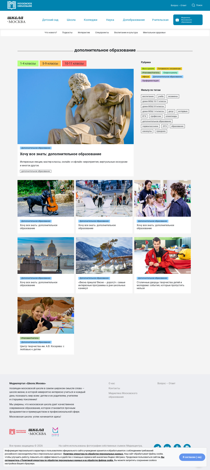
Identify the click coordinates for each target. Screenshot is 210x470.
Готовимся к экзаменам (169, 68)
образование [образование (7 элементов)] (177, 126)
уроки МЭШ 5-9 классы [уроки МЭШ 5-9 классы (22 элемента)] (153, 106)
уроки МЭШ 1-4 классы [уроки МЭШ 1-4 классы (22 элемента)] (153, 111)
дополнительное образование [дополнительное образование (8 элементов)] (156, 121)
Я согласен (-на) (192, 457)
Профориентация (150, 80)
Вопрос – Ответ (178, 5)
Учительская (160, 19)
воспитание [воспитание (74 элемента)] (148, 96)
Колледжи (90, 19)
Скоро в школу (170, 72)
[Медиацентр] (55, 431)
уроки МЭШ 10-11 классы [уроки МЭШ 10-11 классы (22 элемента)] (154, 101)
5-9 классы (50, 63)
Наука (110, 19)
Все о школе (148, 68)
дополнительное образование (35, 171)
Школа (71, 19)
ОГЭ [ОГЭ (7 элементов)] (165, 126)
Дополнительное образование (35, 148)
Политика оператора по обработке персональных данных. (93, 454)
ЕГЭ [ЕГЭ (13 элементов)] (144, 116)
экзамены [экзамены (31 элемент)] (173, 96)
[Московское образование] (17, 431)
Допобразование (134, 19)
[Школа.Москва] (37, 431)
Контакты (114, 388)
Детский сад (50, 19)
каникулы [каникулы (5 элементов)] (147, 131)
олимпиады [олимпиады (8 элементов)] (171, 116)
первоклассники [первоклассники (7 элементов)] (150, 126)
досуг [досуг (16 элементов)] (171, 111)
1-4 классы (28, 63)
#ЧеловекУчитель (150, 72)
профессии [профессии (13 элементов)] (156, 116)
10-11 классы (74, 63)
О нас (112, 383)
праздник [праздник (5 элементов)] (161, 131)
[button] (51, 32)
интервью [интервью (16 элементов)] (183, 111)
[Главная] (22, 19)
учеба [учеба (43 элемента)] (160, 96)
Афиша (145, 76)
